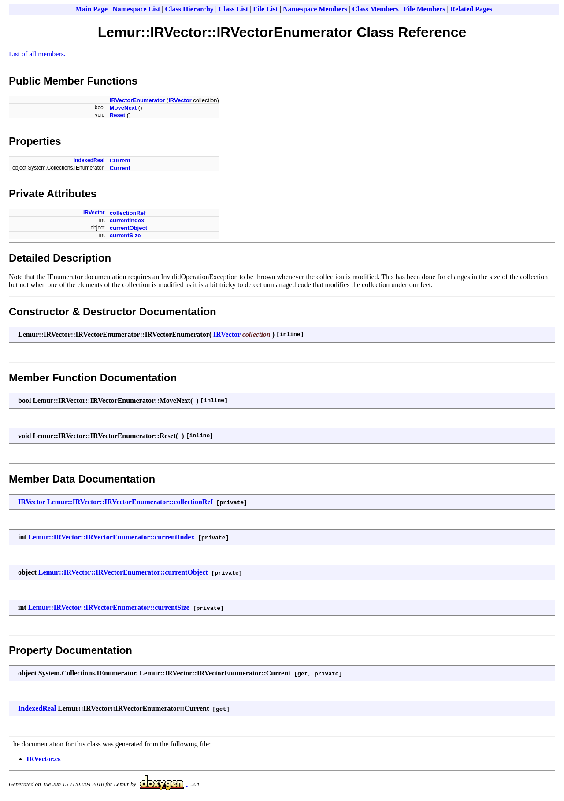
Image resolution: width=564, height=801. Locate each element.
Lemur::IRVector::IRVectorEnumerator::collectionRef (130, 502)
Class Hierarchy (189, 9)
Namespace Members (315, 9)
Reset (117, 115)
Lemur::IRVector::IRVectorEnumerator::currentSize (108, 607)
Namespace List (136, 9)
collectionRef (128, 213)
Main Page (91, 9)
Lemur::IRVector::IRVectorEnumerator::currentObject (123, 572)
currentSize (125, 235)
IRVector (180, 100)
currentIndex (127, 220)
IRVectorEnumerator (137, 100)
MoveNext (123, 107)
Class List (233, 9)
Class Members (375, 9)
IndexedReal (89, 160)
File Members (424, 9)
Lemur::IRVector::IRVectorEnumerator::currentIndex (111, 537)
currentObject (128, 228)
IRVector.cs (43, 759)
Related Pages (471, 9)
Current (120, 160)
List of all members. (37, 54)
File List (265, 9)
